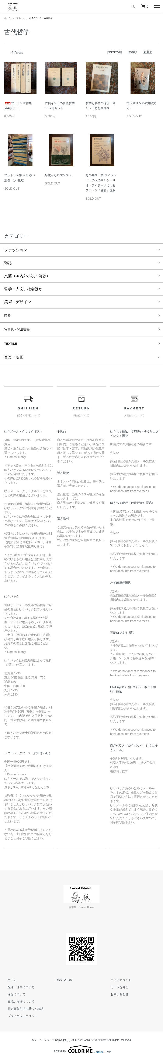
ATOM (68, 983)
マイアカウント (117, 983)
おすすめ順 (114, 52)
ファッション (15, 250)
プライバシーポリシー (19, 1019)
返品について (13, 998)
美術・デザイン (17, 302)
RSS (59, 983)
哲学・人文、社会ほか (30, 18)
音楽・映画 (13, 361)
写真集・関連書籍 (19, 331)
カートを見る (116, 990)
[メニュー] (156, 6)
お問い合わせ (116, 998)
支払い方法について (17, 1005)
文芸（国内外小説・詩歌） (27, 276)
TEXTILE (12, 346)
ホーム (8, 18)
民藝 (8, 316)
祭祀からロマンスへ (58, 175)
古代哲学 (54, 18)
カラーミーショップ (42, 1043)
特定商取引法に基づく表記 (22, 1012)
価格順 (132, 52)
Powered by (81, 1053)
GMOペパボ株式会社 (96, 1043)
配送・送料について (17, 990)
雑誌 (8, 263)
